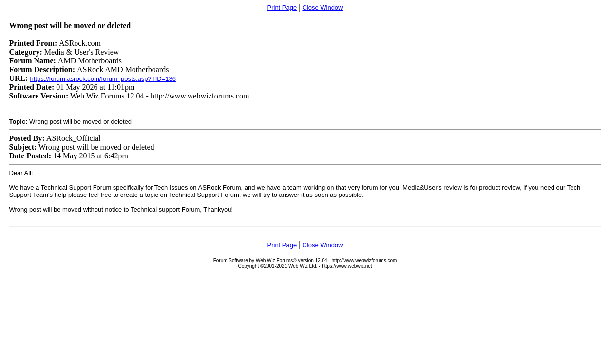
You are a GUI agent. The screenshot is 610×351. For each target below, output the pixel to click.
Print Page (282, 7)
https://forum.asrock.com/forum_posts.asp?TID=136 (103, 78)
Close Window (322, 7)
